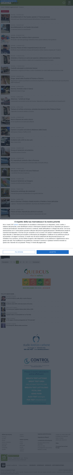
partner (16, 224)
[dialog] (36, 237)
